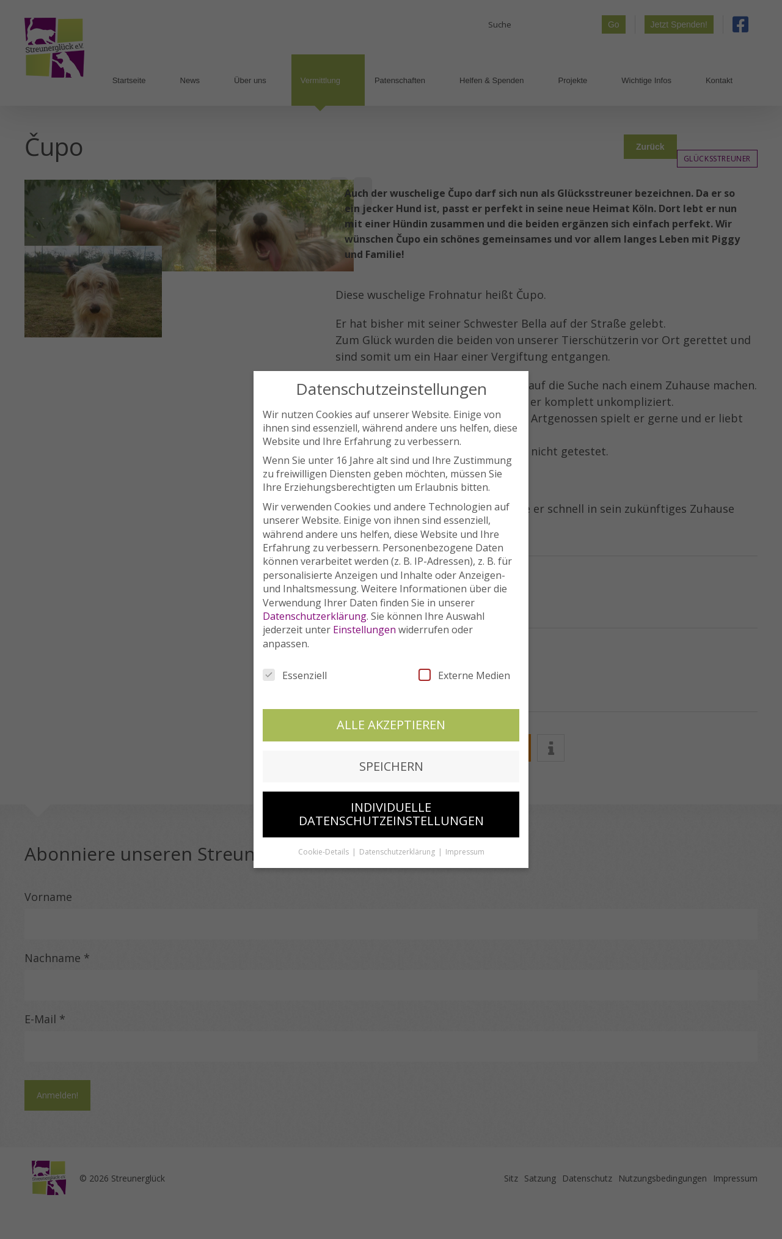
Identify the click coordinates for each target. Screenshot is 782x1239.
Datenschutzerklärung (315, 614)
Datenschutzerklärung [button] (398, 850)
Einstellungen (364, 627)
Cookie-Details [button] (324, 850)
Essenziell (295, 673)
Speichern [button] (391, 764)
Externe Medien (464, 673)
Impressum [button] (464, 850)
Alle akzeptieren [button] (391, 723)
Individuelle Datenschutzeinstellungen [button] (391, 812)
